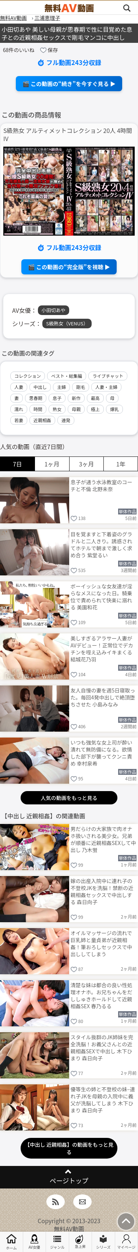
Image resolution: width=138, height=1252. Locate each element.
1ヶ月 (52, 463)
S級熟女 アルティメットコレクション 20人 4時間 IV (67, 134)
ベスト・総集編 (66, 376)
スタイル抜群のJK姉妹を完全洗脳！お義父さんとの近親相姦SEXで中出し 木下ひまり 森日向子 (102, 1047)
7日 (17, 463)
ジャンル (57, 1242)
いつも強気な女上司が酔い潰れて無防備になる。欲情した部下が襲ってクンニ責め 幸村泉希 (101, 752)
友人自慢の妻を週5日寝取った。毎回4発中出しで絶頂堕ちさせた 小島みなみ (103, 697)
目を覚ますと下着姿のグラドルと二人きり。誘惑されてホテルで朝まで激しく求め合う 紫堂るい (101, 544)
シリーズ (103, 1242)
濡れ (18, 409)
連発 (65, 420)
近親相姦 (42, 420)
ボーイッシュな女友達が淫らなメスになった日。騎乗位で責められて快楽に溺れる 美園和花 (101, 596)
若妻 (18, 420)
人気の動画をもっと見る (69, 797)
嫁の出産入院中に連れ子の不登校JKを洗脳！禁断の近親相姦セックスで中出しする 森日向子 (102, 891)
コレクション (27, 376)
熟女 (57, 409)
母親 (76, 409)
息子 (57, 398)
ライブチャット (107, 376)
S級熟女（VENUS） (67, 323)
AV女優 (34, 1242)
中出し (40, 387)
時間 (37, 409)
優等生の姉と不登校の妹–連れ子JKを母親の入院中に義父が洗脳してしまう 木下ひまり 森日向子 (103, 1099)
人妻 (18, 387)
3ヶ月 (86, 463)
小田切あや (54, 310)
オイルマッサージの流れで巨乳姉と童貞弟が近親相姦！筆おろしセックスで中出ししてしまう (101, 943)
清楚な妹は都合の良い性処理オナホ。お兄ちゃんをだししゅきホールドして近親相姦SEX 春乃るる (101, 995)
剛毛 (80, 387)
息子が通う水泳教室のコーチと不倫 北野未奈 (101, 485)
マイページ (126, 1242)
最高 (95, 398)
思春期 (35, 398)
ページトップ (69, 1180)
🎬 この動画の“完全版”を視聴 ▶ (69, 267)
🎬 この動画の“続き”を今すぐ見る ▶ (69, 84)
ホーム (11, 1242)
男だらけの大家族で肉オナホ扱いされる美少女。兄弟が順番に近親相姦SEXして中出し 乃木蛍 (103, 839)
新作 (76, 398)
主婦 (61, 387)
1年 (120, 463)
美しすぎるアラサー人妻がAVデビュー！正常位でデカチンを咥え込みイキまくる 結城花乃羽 (102, 648)
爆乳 (114, 409)
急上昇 (80, 1242)
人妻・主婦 (106, 387)
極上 (95, 409)
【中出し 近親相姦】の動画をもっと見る (69, 1148)
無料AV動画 (69, 1228)
